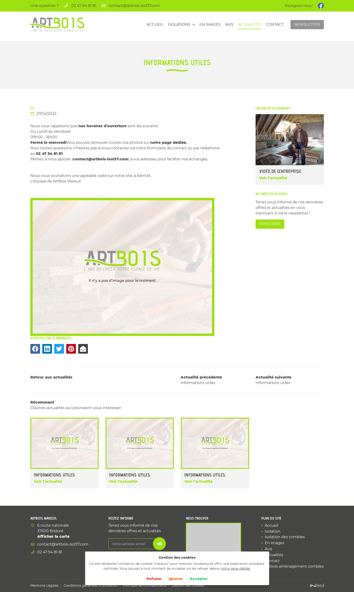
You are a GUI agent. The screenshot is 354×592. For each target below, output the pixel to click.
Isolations (179, 24)
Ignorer (176, 579)
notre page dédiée (235, 568)
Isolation (272, 531)
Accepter (199, 579)
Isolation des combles (285, 537)
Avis (229, 24)
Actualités (249, 24)
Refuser (154, 579)
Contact (275, 24)
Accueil (155, 24)
